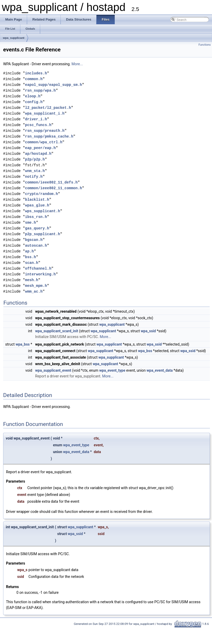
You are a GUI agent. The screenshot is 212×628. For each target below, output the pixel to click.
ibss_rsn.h (36, 216)
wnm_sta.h (35, 170)
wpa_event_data (160, 370)
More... (77, 64)
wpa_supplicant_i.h (44, 113)
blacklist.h (37, 199)
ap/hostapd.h (38, 153)
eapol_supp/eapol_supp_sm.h (53, 84)
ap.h (29, 251)
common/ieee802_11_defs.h (51, 182)
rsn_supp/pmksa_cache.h (49, 136)
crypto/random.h (41, 193)
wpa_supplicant (14, 37)
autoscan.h (36, 245)
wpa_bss (23, 344)
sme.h (30, 222)
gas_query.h (37, 228)
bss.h (30, 256)
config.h (34, 101)
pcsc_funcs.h (38, 124)
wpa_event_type (112, 370)
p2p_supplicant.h (42, 234)
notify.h (34, 176)
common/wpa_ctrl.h (43, 142)
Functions (204, 44)
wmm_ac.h (34, 291)
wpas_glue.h (37, 205)
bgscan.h (34, 239)
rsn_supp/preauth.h (44, 130)
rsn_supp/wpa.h (40, 90)
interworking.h (40, 274)
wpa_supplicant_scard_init (56, 331)
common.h (34, 78)
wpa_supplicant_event (53, 370)
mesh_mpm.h (36, 285)
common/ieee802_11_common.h (53, 188)
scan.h (31, 262)
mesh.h (31, 279)
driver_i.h (36, 119)
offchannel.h (38, 268)
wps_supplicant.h (42, 211)
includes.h (36, 73)
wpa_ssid (148, 331)
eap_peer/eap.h (40, 147)
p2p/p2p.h (35, 159)
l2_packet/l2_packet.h (48, 107)
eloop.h (32, 96)
